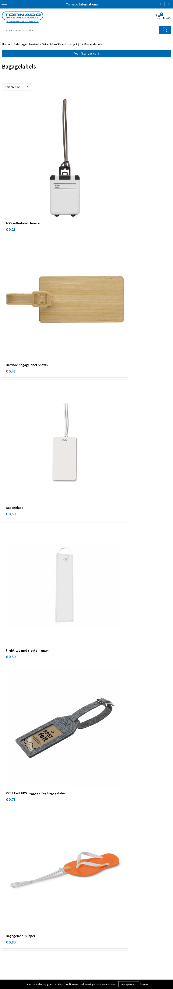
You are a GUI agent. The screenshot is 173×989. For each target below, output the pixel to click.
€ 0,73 (11, 390)
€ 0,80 (95, 390)
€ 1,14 (11, 491)
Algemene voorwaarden (103, 922)
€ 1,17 (11, 593)
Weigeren (144, 984)
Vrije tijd (75, 44)
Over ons (94, 864)
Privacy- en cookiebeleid (104, 928)
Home (6, 44)
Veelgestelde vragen (101, 869)
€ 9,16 (95, 694)
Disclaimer (95, 933)
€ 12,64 (96, 796)
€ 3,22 (11, 694)
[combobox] (80, 30)
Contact (7, 922)
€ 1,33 (95, 593)
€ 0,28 (11, 187)
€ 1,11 (95, 491)
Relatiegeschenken (26, 44)
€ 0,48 (95, 187)
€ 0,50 (11, 288)
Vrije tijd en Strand (54, 44)
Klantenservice (11, 928)
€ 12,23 (11, 796)
